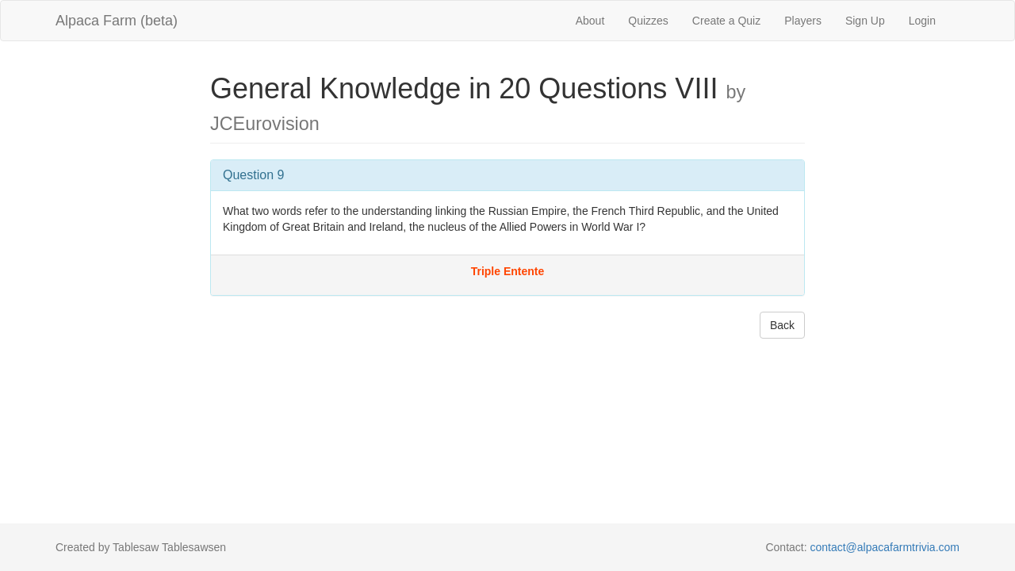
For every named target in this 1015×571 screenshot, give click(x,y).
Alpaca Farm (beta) (117, 21)
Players (803, 20)
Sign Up (865, 20)
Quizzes (648, 20)
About (590, 20)
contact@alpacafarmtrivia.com (884, 547)
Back (782, 325)
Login (922, 20)
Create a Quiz (726, 20)
